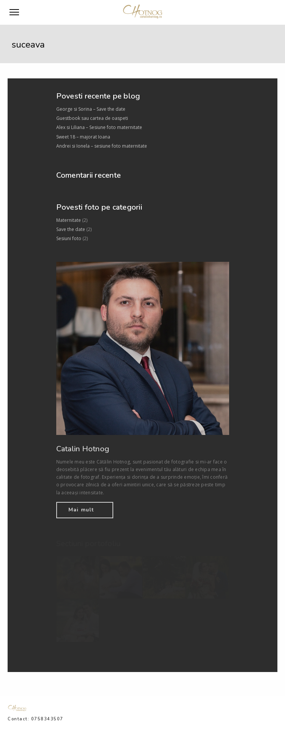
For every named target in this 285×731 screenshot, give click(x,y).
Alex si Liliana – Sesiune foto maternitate (99, 127)
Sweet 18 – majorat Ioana (83, 137)
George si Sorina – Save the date (90, 109)
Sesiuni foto (68, 238)
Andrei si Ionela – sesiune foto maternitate (101, 146)
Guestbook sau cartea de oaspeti (92, 118)
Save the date (70, 229)
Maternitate (68, 220)
